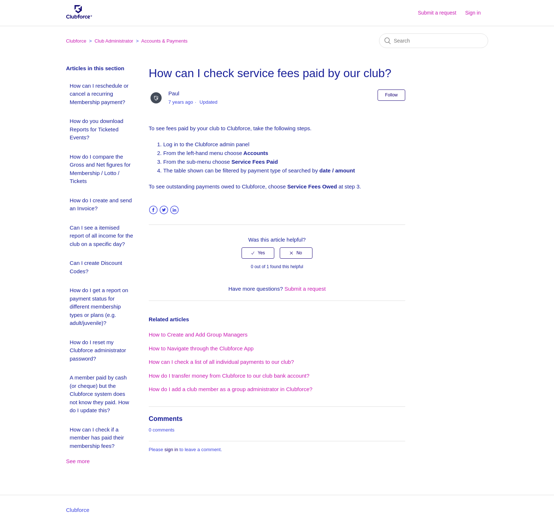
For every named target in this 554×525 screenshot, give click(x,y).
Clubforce (76, 41)
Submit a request (437, 13)
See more (78, 461)
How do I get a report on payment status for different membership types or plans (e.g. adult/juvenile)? (99, 306)
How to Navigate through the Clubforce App (201, 348)
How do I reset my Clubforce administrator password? (98, 350)
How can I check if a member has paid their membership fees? (97, 437)
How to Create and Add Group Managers (198, 334)
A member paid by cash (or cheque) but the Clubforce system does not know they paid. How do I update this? (99, 393)
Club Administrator (114, 41)
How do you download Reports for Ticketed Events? (97, 129)
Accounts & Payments (164, 41)
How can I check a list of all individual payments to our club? (221, 362)
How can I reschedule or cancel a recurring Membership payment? (99, 94)
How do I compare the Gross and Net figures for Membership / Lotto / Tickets (100, 169)
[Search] (433, 40)
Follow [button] (391, 95)
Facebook (153, 210)
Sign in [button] (473, 13)
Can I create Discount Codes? (96, 267)
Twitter (163, 210)
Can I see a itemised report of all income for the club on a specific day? (101, 235)
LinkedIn (174, 210)
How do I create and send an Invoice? (101, 204)
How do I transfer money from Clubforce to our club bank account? (229, 376)
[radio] (258, 252)
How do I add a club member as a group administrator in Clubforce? (230, 389)
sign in (171, 449)
